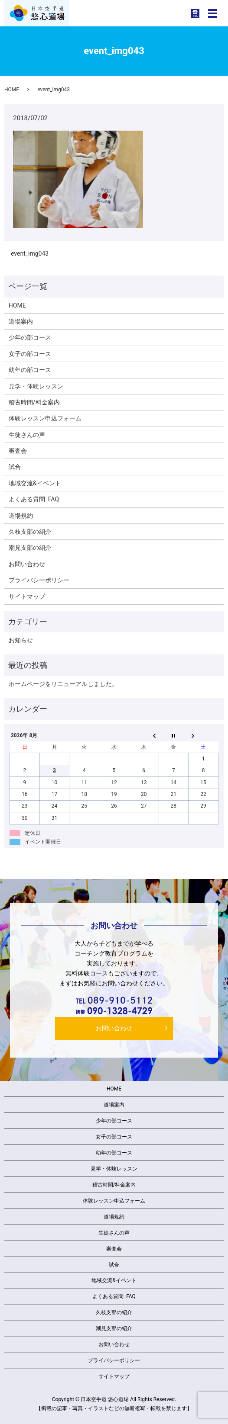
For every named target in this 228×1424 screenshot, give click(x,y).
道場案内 (21, 321)
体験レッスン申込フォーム (45, 418)
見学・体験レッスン (36, 386)
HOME (11, 90)
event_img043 (30, 253)
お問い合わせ (27, 564)
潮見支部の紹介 (30, 547)
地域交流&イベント (35, 483)
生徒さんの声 (27, 434)
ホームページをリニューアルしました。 (63, 683)
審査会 (18, 450)
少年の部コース (30, 337)
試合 (15, 466)
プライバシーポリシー (39, 580)
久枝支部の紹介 (30, 531)
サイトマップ (27, 596)
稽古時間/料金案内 (34, 402)
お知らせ (21, 640)
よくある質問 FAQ (34, 499)
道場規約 (21, 515)
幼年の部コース (30, 369)
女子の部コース (30, 353)
